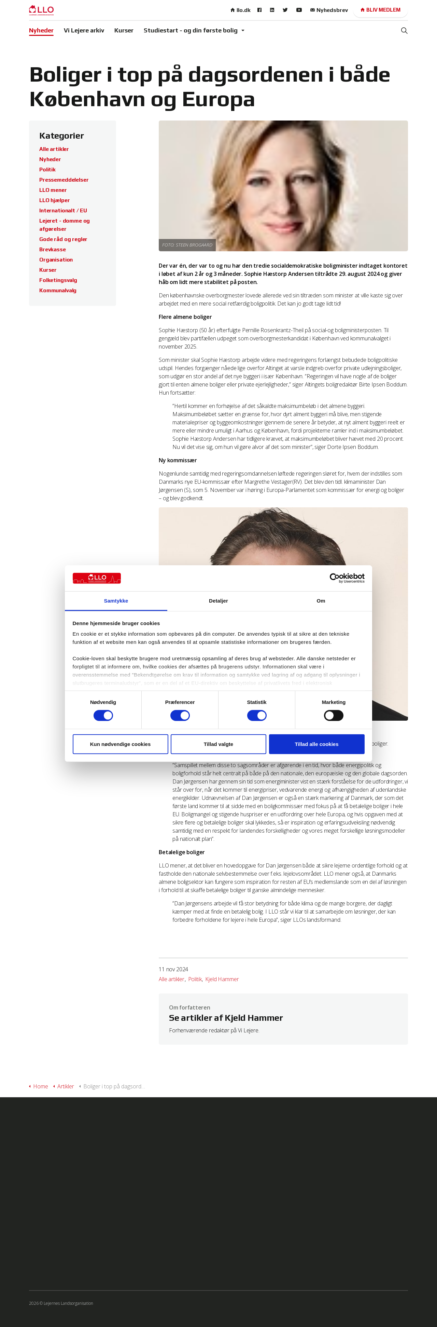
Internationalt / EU (63, 210)
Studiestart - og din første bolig (191, 30)
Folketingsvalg (58, 280)
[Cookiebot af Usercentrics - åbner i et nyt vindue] (335, 578)
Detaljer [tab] (218, 601)
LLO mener (53, 190)
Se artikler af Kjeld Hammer (226, 1018)
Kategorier (61, 135)
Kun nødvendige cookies (120, 744)
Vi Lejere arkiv (84, 30)
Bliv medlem (380, 10)
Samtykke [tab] (116, 601)
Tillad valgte (218, 744)
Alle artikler (171, 979)
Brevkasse (52, 249)
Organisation (56, 259)
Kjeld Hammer (222, 979)
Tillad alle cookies (316, 744)
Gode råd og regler (63, 239)
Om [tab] (320, 601)
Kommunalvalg (57, 290)
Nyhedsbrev (329, 10)
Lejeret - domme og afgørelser (64, 224)
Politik (195, 979)
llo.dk (240, 10)
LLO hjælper (54, 200)
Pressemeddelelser (63, 180)
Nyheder (41, 30)
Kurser (123, 30)
